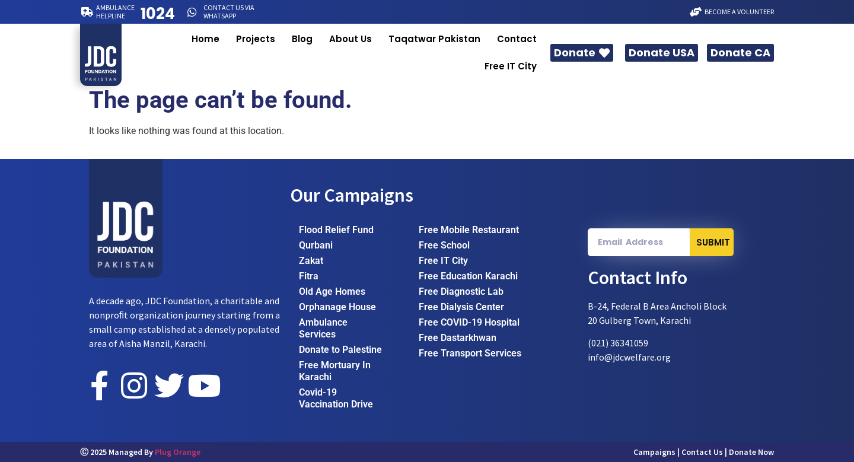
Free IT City (511, 66)
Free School (444, 245)
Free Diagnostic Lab (461, 291)
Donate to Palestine (340, 349)
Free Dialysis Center (461, 307)
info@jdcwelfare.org (629, 357)
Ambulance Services (323, 328)
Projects (255, 39)
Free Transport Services (470, 353)
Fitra (308, 276)
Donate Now (751, 452)
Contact (517, 39)
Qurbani (316, 245)
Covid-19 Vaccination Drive (336, 398)
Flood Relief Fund (336, 229)
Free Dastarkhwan (457, 337)
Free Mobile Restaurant (469, 229)
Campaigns (654, 452)
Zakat (311, 260)
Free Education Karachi (468, 276)
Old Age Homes (332, 291)
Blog (302, 39)
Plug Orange (177, 452)
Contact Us (702, 452)
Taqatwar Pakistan (434, 39)
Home (205, 39)
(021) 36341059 (618, 343)
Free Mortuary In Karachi (335, 371)
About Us (350, 39)
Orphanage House (337, 307)
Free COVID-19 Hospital (469, 322)
